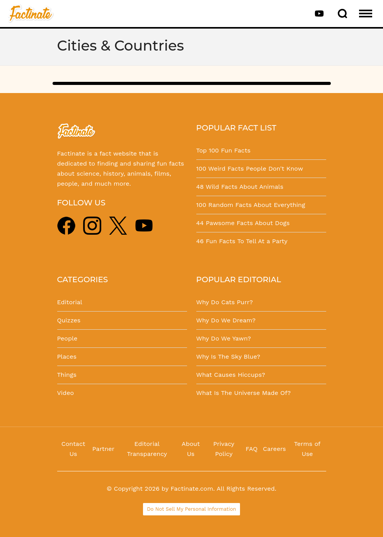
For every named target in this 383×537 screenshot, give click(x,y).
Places (67, 356)
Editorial (69, 302)
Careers (274, 448)
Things (67, 374)
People (67, 338)
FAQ (252, 448)
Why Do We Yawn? (223, 338)
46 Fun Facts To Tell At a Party (242, 241)
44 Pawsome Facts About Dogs (243, 223)
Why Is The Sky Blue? (228, 356)
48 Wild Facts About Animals (240, 186)
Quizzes (69, 320)
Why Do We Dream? (226, 320)
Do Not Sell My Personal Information (191, 509)
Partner (103, 448)
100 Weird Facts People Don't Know (249, 168)
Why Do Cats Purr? (224, 302)
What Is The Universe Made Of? (243, 392)
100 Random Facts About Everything (250, 204)
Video (65, 392)
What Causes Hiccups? (230, 374)
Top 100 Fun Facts (223, 150)
